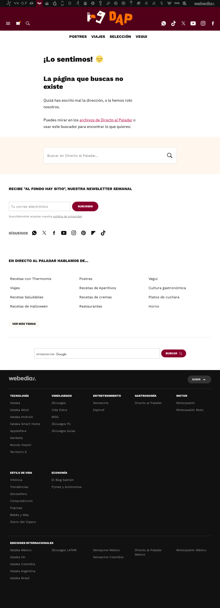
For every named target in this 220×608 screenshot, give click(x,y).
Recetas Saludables (26, 297)
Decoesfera (18, 494)
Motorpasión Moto (189, 410)
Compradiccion (21, 501)
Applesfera (18, 431)
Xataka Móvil (19, 410)
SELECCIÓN (120, 36)
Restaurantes (90, 306)
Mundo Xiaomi (20, 445)
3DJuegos (59, 403)
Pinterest (83, 232)
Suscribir (85, 206)
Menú (8, 23)
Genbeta (16, 438)
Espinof (98, 410)
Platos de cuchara (164, 297)
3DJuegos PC (61, 424)
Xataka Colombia (22, 564)
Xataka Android (21, 417)
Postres (85, 279)
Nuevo (17, 23)
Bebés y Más (19, 515)
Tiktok (173, 23)
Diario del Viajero (23, 522)
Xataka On (17, 557)
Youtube (193, 23)
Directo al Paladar (148, 403)
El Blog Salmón (63, 480)
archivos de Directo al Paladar (106, 119)
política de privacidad (67, 216)
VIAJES (98, 36)
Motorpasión (185, 403)
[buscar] (90, 354)
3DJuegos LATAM (64, 550)
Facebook (212, 23)
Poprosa (16, 508)
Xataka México (20, 550)
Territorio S (18, 452)
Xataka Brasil (19, 578)
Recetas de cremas (95, 297)
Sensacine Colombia (108, 557)
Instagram (202, 23)
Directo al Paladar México (148, 552)
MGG (55, 417)
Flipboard (93, 232)
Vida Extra (59, 410)
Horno (154, 306)
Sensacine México (106, 550)
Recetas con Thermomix (31, 279)
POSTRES (78, 36)
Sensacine (100, 403)
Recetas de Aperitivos (97, 288)
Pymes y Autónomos (66, 487)
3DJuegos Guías (63, 431)
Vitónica (16, 480)
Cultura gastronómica (167, 288)
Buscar (27, 23)
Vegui (153, 279)
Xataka (15, 403)
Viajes (15, 288)
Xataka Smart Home (25, 424)
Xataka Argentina (22, 571)
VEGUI (141, 36)
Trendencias (19, 487)
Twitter (183, 23)
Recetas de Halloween (29, 306)
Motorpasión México (191, 550)
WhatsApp (163, 23)
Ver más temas (24, 323)
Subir (196, 379)
